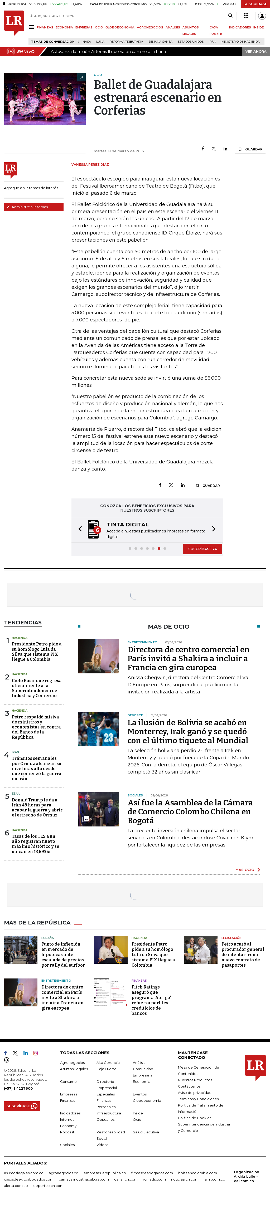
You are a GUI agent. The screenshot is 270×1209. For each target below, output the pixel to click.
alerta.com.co (16, 1185)
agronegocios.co (63, 1173)
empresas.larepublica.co (105, 1173)
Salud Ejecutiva (146, 1132)
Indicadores (70, 1113)
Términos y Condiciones (198, 1099)
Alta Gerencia (108, 1062)
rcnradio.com (154, 1179)
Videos (102, 1145)
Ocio (137, 1119)
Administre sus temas (27, 207)
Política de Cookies (194, 1118)
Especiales (106, 1094)
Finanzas (139, 980)
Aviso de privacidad (194, 1092)
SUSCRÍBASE (255, 4)
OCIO (99, 27)
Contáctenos (189, 1086)
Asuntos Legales (74, 1069)
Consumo (68, 1081)
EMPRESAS (84, 27)
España (47, 938)
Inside (138, 1113)
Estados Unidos (191, 41)
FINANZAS (45, 27)
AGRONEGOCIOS (150, 27)
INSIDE (258, 27)
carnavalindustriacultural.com (84, 1179)
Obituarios (105, 1119)
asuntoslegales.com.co (24, 1173)
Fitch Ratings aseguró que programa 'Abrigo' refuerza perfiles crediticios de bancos (151, 1000)
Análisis (139, 1062)
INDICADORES (240, 27)
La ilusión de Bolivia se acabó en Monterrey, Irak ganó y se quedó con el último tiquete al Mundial (188, 731)
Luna (100, 41)
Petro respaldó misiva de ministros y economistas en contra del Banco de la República (36, 727)
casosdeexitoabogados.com (29, 1179)
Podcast (67, 1132)
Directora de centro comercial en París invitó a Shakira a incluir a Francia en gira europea (189, 658)
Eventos (140, 1094)
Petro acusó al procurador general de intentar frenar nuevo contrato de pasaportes (242, 955)
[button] (78, 529)
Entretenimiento (56, 980)
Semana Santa (160, 41)
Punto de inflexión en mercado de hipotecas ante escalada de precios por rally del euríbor (63, 955)
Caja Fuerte (107, 1069)
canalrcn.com (126, 1179)
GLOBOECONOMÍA (119, 27)
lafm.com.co (214, 1179)
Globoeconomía (147, 1100)
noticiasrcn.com (185, 1179)
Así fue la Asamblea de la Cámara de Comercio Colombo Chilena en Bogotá (190, 811)
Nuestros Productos (195, 1080)
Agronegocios (72, 1062)
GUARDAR (250, 149)
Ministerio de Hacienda (240, 41)
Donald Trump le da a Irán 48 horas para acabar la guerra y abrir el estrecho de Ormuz (37, 807)
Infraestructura (109, 1113)
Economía (141, 1081)
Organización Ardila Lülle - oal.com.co (246, 1176)
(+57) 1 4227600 (18, 1088)
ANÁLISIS (173, 27)
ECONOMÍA (64, 27)
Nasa (87, 41)
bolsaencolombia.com (197, 1173)
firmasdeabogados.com (152, 1173)
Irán (212, 41)
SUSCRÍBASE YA (202, 549)
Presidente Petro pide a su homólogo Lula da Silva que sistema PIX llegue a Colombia (37, 652)
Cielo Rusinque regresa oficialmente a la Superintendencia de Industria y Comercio (37, 688)
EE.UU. (16, 793)
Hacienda (19, 638)
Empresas (68, 1094)
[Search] (230, 15)
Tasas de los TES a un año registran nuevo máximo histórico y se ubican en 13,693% (35, 844)
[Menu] (32, 27)
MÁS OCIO (244, 870)
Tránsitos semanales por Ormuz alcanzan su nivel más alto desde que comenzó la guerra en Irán (36, 768)
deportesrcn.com (48, 1185)
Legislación (231, 938)
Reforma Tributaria (126, 41)
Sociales (67, 1145)
